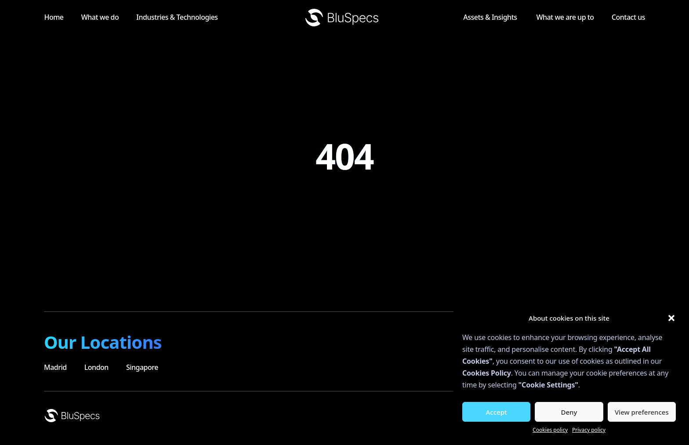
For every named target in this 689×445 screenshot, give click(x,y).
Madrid (55, 367)
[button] (671, 318)
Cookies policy (550, 430)
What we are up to (556, 17)
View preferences (642, 412)
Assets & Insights (473, 17)
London (96, 367)
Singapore (142, 367)
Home (80, 17)
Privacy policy (589, 430)
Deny (569, 412)
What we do (134, 17)
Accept (496, 412)
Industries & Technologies (222, 17)
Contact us (628, 17)
